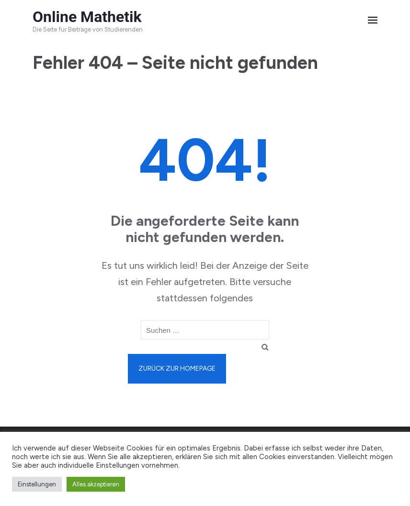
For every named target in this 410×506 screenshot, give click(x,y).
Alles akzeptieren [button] (95, 484)
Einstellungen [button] (37, 484)
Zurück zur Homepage (177, 368)
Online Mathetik (87, 17)
